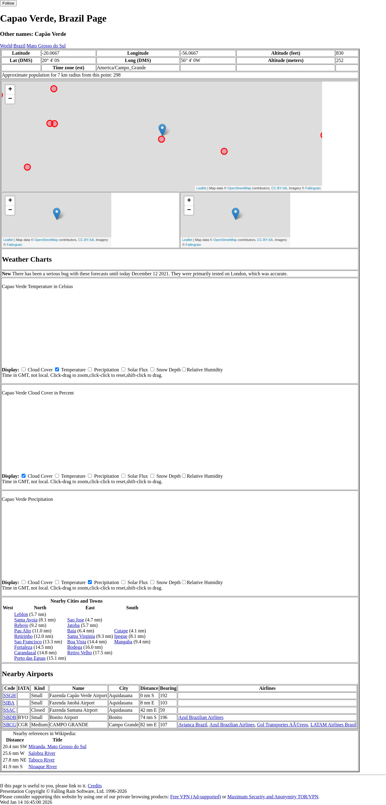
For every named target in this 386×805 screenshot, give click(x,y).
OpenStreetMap (239, 188)
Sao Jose (75, 619)
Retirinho (23, 636)
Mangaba (123, 641)
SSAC (9, 710)
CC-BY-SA (279, 188)
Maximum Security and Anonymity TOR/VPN (273, 796)
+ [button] (10, 89)
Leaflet (201, 188)
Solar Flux (137, 369)
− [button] (10, 99)
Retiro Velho (79, 652)
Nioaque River (42, 766)
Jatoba (73, 625)
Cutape (121, 630)
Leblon (21, 614)
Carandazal (25, 652)
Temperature (73, 369)
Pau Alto (22, 630)
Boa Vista (76, 641)
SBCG (9, 724)
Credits (95, 785)
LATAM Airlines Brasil (333, 724)
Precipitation (106, 369)
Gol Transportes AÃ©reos (282, 724)
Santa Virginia (81, 636)
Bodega (74, 647)
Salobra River (41, 753)
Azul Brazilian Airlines (200, 717)
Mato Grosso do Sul (46, 45)
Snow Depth (168, 369)
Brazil (19, 45)
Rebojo (21, 625)
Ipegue (120, 636)
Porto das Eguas (30, 658)
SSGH (9, 695)
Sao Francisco (28, 641)
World (6, 45)
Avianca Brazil (192, 724)
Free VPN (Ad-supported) (195, 796)
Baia (71, 630)
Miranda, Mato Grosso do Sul (57, 746)
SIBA (8, 702)
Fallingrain (313, 188)
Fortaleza (23, 647)
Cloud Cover (40, 369)
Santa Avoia (26, 619)
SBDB (9, 717)
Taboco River (41, 759)
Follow (8, 3)
